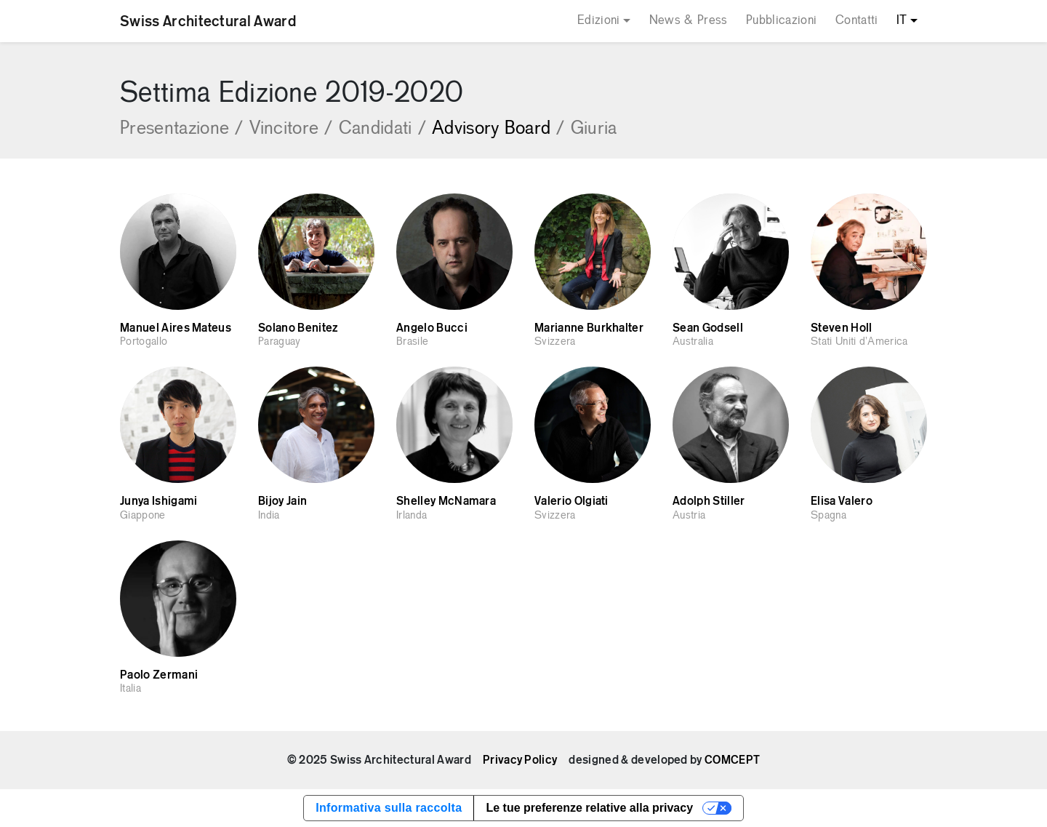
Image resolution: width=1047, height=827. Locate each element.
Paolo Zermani (159, 675)
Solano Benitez (297, 328)
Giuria (594, 129)
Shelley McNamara (446, 501)
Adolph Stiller (709, 501)
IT (901, 21)
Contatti (856, 21)
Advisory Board (498, 129)
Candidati (382, 129)
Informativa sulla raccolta (389, 808)
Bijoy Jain (282, 501)
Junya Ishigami (158, 501)
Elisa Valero (841, 501)
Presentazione (182, 129)
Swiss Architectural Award (208, 21)
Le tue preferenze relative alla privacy (589, 808)
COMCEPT (732, 760)
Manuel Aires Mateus (175, 328)
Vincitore (291, 129)
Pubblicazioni (781, 21)
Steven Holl (841, 328)
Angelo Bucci (432, 328)
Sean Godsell (708, 328)
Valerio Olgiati (571, 501)
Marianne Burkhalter (588, 328)
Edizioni (598, 21)
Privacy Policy (520, 760)
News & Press (688, 21)
